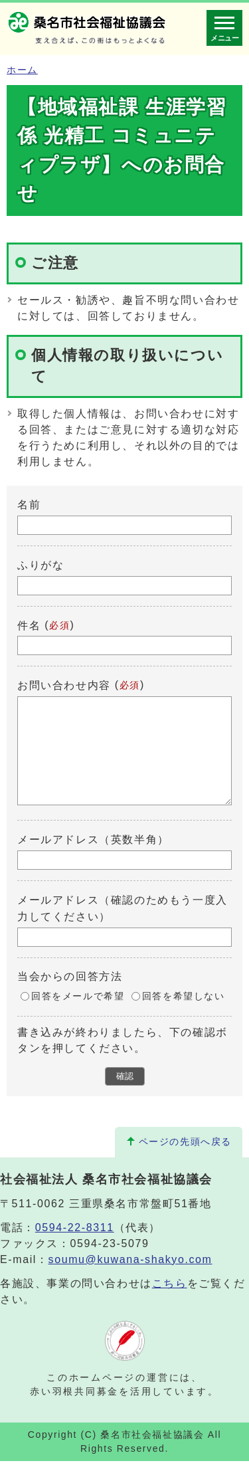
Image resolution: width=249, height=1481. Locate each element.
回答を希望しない (183, 1016)
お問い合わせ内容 (64, 685)
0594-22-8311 (74, 1247)
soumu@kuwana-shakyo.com (130, 1279)
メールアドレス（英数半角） (93, 859)
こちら (169, 1303)
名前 (29, 504)
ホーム (22, 70)
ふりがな (40, 565)
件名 (29, 625)
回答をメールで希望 (77, 1016)
